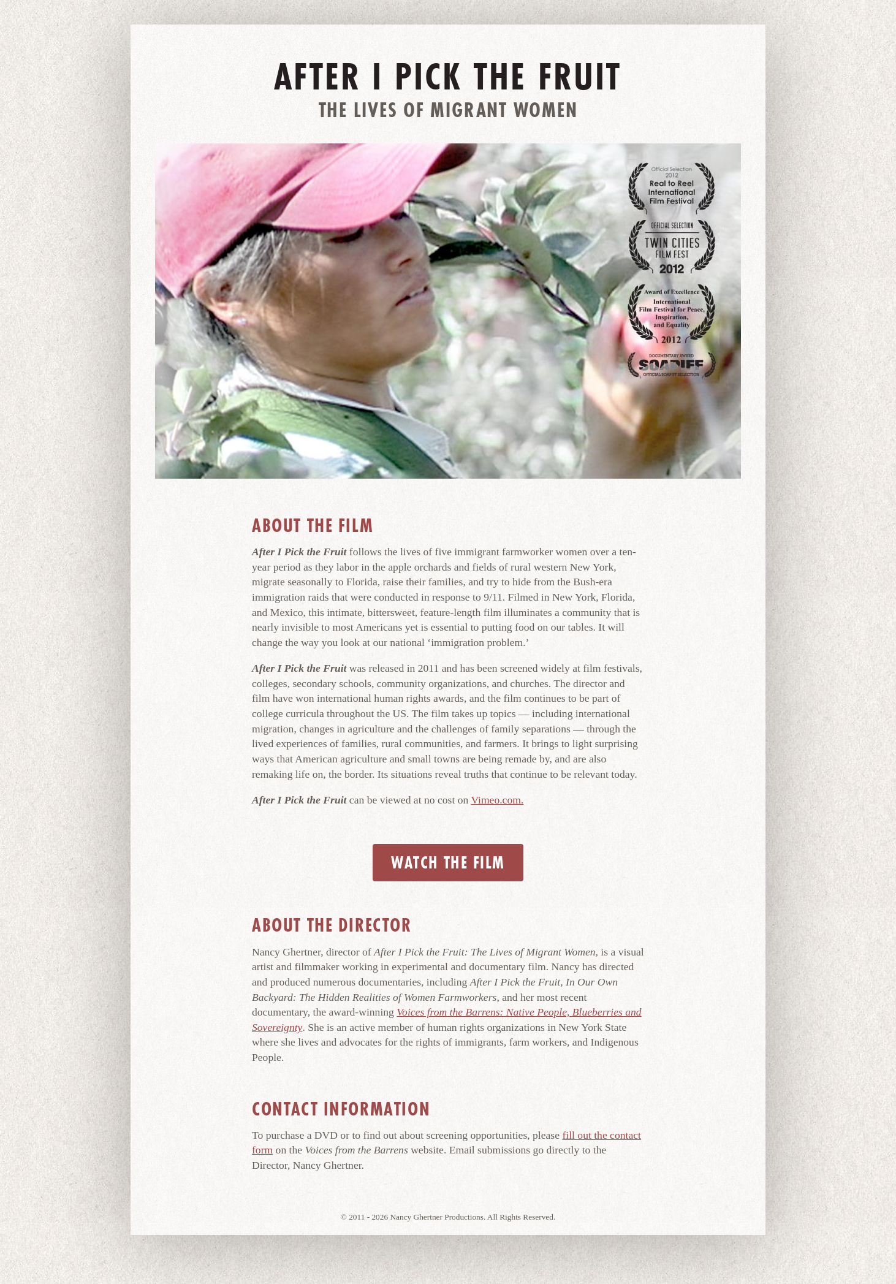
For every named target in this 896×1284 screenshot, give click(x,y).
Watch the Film (447, 862)
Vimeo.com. (497, 800)
